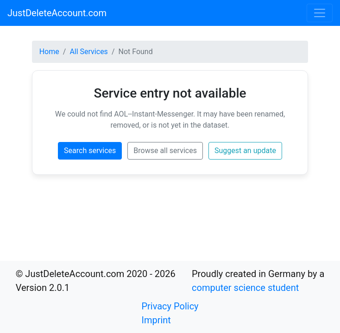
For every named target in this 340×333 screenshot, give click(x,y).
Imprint (155, 320)
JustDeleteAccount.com (57, 12)
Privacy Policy (169, 306)
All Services (88, 51)
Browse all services (165, 150)
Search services (90, 150)
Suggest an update (245, 150)
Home (49, 51)
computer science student (245, 287)
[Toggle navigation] (320, 13)
